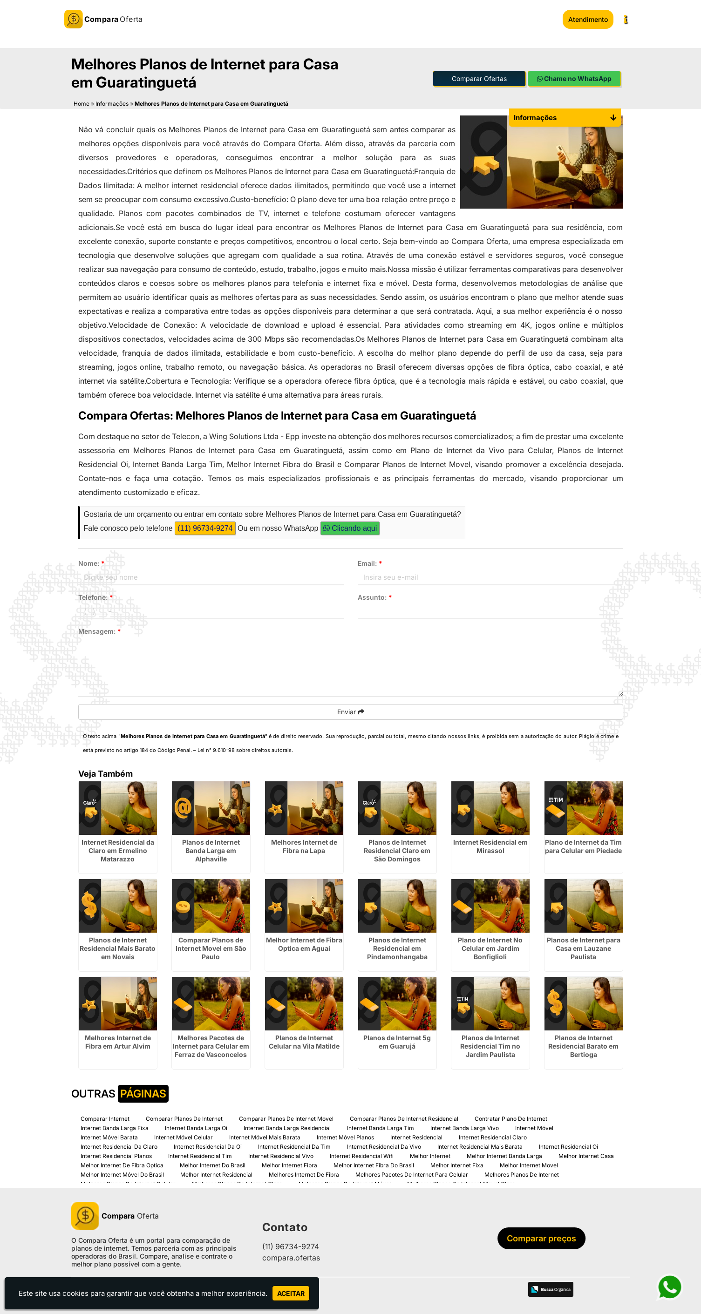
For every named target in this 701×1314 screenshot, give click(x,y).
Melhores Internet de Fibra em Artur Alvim (118, 1040)
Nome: (91, 562)
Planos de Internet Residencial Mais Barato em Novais (118, 947)
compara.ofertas (291, 1256)
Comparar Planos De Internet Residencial (404, 1117)
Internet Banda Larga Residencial (287, 1126)
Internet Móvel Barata (109, 1135)
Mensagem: (99, 630)
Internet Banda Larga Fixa (115, 1126)
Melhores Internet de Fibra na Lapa (304, 845)
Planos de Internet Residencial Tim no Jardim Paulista (490, 1044)
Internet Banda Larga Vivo (464, 1126)
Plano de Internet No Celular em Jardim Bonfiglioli (490, 947)
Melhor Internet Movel (529, 1163)
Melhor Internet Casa (586, 1154)
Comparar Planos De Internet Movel (286, 1117)
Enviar (350, 710)
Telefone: (95, 596)
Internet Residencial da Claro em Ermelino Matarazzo (118, 849)
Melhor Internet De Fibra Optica (122, 1163)
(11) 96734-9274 (204, 527)
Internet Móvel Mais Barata (264, 1135)
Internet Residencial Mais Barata (480, 1145)
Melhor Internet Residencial (216, 1173)
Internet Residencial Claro (493, 1135)
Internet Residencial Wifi (362, 1154)
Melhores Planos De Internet (521, 1173)
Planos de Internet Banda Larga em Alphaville (211, 849)
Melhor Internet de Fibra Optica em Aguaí (304, 943)
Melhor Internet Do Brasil (212, 1163)
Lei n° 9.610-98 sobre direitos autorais (244, 748)
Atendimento (588, 19)
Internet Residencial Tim (200, 1154)
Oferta (115, 1214)
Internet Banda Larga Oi (196, 1126)
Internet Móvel (534, 1126)
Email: (370, 562)
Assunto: (375, 596)
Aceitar (291, 1293)
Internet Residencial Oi (568, 1145)
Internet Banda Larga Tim (380, 1126)
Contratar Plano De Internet (511, 1117)
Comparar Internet (105, 1117)
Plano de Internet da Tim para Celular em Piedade (583, 845)
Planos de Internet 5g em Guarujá (397, 1040)
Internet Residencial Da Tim (294, 1145)
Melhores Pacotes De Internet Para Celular (411, 1173)
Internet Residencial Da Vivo (384, 1145)
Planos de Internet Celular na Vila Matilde (304, 1040)
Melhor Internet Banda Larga (504, 1154)
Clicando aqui (350, 527)
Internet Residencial (416, 1135)
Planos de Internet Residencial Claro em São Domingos (397, 849)
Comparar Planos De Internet (184, 1117)
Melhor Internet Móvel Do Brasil (122, 1173)
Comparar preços (544, 1237)
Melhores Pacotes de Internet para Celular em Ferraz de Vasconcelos (211, 1044)
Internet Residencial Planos (116, 1154)
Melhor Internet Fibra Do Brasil (373, 1163)
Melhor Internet (430, 1154)
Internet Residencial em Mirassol (490, 845)
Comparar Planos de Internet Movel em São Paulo (211, 947)
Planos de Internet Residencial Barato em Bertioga (583, 1044)
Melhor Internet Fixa (456, 1163)
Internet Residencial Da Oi (208, 1145)
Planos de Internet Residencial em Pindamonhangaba (397, 947)
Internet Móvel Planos (345, 1135)
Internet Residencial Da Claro (119, 1145)
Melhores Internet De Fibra (304, 1173)
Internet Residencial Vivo (280, 1154)
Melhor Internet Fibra (289, 1163)
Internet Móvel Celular (183, 1135)
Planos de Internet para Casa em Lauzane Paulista (583, 947)
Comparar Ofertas (479, 77)
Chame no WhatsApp (574, 77)
